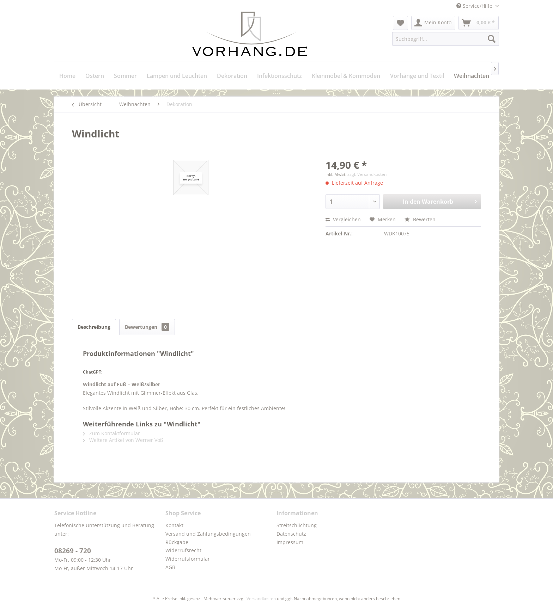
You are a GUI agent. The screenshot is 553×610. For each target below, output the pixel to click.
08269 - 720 (72, 550)
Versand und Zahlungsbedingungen (208, 533)
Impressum (289, 542)
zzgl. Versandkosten (367, 174)
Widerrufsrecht (183, 550)
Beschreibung (94, 327)
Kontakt (174, 525)
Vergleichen (343, 219)
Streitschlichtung (296, 525)
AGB (170, 567)
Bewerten (420, 219)
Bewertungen (147, 327)
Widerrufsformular (187, 558)
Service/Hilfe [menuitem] (475, 5)
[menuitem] (400, 23)
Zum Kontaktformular (111, 433)
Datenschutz (291, 533)
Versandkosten (261, 599)
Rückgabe (176, 542)
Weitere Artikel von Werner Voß (123, 440)
